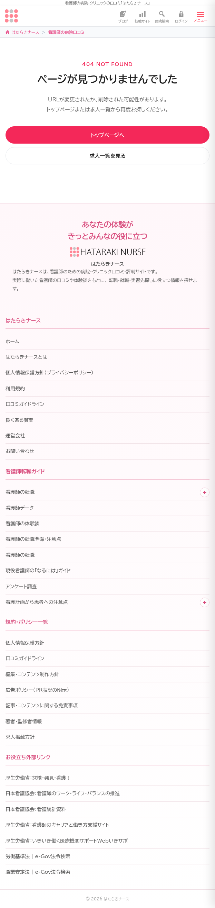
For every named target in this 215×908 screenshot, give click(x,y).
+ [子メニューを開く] (205, 492)
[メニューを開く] (200, 16)
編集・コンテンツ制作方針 (32, 674)
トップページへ (107, 135)
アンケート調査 (21, 586)
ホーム (12, 341)
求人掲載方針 (20, 737)
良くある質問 (19, 420)
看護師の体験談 (22, 523)
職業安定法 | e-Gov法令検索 (38, 872)
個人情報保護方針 (25, 643)
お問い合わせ (20, 451)
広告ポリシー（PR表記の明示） (37, 690)
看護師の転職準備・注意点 (33, 539)
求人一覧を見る (107, 155)
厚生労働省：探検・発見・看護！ (38, 777)
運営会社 (15, 435)
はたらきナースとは (26, 357)
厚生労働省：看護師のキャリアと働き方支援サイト (57, 825)
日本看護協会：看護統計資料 (36, 809)
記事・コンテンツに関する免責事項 (42, 705)
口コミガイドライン (25, 404)
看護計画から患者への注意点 (37, 602)
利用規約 (15, 388)
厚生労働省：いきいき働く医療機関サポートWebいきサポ (67, 840)
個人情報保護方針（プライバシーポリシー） (50, 372)
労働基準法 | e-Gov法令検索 (38, 856)
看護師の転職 (20, 492)
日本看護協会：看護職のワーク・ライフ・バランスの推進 (63, 793)
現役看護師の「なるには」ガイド (38, 570)
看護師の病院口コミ (66, 32)
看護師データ (20, 508)
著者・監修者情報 (24, 721)
